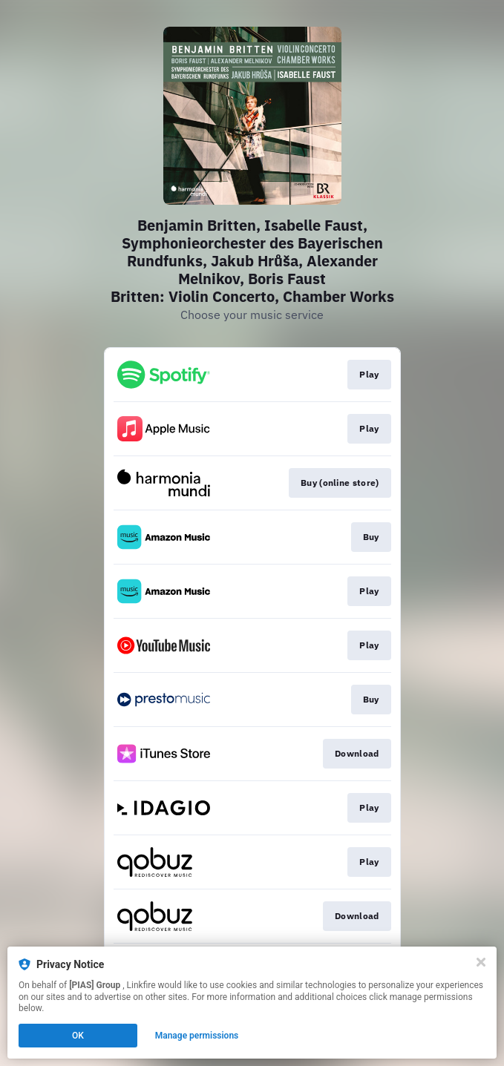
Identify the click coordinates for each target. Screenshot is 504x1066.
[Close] (481, 962)
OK (78, 1035)
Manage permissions (197, 1035)
